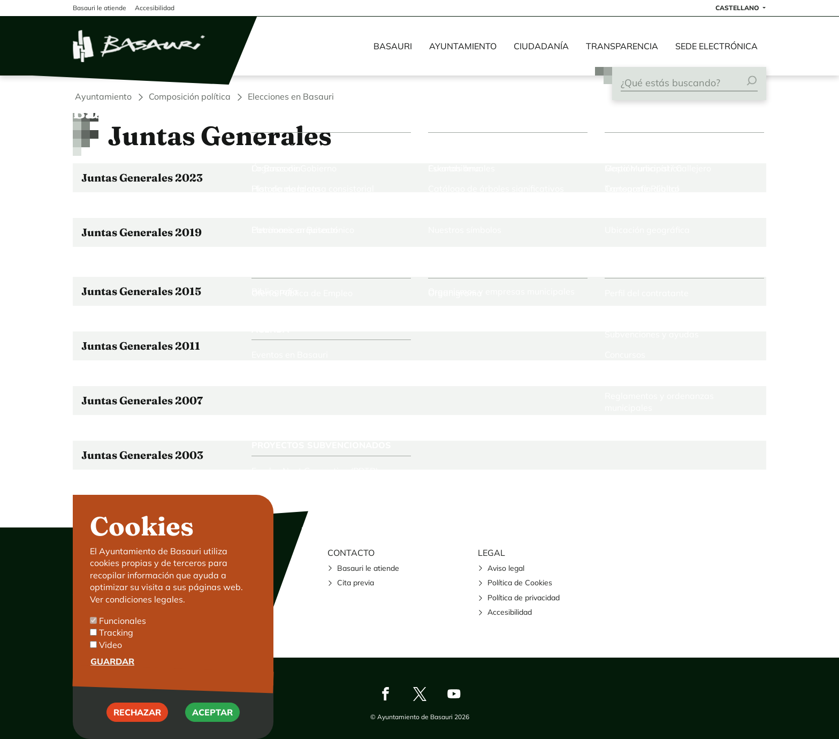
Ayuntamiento (463, 46)
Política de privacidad (523, 597)
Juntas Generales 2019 (141, 232)
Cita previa (355, 582)
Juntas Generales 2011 (140, 346)
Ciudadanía (541, 46)
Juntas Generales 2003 (142, 455)
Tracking (116, 644)
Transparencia (622, 46)
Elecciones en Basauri (291, 96)
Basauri (392, 46)
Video (110, 656)
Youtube (453, 693)
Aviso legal (505, 568)
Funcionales (122, 632)
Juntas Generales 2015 (141, 291)
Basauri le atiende (368, 568)
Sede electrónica (716, 46)
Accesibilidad (509, 612)
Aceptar (212, 723)
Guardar (112, 673)
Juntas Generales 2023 (142, 178)
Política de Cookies (519, 582)
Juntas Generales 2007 (142, 400)
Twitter (419, 693)
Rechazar (137, 723)
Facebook (385, 693)
